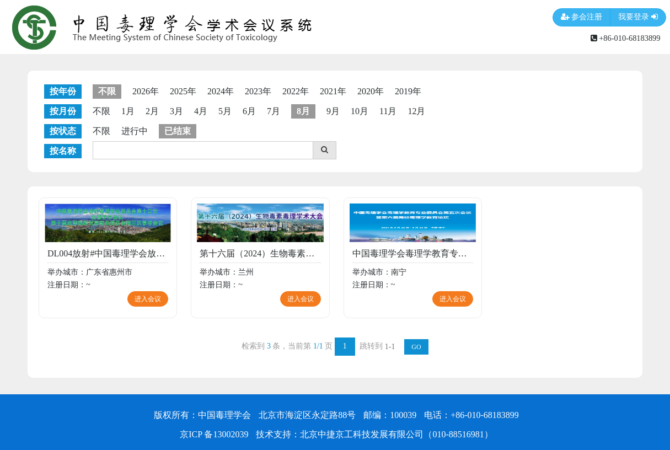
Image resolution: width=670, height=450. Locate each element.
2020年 (370, 91)
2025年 (183, 91)
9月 (333, 111)
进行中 (134, 131)
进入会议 (148, 299)
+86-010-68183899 (626, 38)
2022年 (295, 91)
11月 (387, 111)
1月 (128, 111)
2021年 (333, 91)
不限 (101, 111)
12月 (416, 111)
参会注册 (582, 17)
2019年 (408, 91)
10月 (359, 111)
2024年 (220, 91)
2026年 (145, 91)
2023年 (258, 91)
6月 (249, 111)
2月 (152, 111)
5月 (225, 111)
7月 (273, 111)
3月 (176, 111)
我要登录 (638, 17)
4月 (200, 111)
